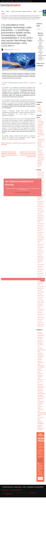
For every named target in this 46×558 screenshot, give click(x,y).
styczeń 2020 (40, 215)
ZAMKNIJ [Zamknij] (42, 279)
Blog (3, 11)
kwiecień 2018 (41, 251)
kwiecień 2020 (41, 210)
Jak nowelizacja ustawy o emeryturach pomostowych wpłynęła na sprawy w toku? (41, 153)
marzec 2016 (40, 297)
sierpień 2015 (40, 310)
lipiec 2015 (40, 312)
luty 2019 (40, 234)
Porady (7, 11)
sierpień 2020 (40, 203)
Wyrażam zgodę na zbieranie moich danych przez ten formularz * (40, 470)
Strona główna (4, 15)
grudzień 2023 (41, 172)
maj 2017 (40, 271)
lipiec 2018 (40, 245)
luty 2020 (40, 213)
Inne (38, 346)
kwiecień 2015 (41, 317)
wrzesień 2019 (41, 223)
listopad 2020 (40, 196)
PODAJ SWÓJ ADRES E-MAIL (22, 192)
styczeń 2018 (40, 256)
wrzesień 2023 (41, 174)
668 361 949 (11, 1)
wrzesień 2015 (41, 308)
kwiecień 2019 (41, 232)
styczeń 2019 (40, 235)
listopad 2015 (40, 304)
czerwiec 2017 (41, 269)
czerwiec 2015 (41, 314)
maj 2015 (40, 315)
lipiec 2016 (40, 290)
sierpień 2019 (40, 225)
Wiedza (35, 11)
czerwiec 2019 (41, 228)
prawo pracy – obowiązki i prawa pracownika (16, 142)
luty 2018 (40, 254)
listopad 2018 (40, 239)
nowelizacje (40, 353)
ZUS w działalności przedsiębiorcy (41, 422)
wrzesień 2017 (41, 264)
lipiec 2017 (40, 268)
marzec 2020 (40, 211)
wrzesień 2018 (41, 244)
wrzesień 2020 (41, 201)
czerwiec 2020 (41, 206)
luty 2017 (40, 276)
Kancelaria (41, 11)
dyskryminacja (41, 335)
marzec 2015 (40, 319)
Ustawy (39, 106)
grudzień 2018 (41, 237)
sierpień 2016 (40, 288)
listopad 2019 (40, 218)
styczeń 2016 (40, 300)
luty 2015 (40, 321)
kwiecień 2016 (41, 295)
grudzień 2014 (41, 324)
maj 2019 (40, 230)
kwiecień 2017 (41, 273)
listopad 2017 (40, 259)
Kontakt (3, 13)
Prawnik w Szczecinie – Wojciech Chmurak (21, 11)
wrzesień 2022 (41, 175)
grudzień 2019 (41, 217)
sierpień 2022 (40, 177)
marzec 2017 (40, 274)
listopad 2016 (40, 281)
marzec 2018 (40, 252)
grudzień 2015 (41, 302)
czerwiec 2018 (41, 247)
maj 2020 (40, 208)
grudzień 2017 (41, 257)
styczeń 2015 (40, 322)
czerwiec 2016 (41, 291)
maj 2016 (40, 293)
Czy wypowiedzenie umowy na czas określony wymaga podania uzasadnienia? (41, 142)
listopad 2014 (40, 326)
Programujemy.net (9, 493)
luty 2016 (40, 298)
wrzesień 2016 (41, 286)
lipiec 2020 (40, 204)
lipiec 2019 (40, 227)
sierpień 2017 (40, 266)
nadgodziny (40, 348)
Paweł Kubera (32, 492)
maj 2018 (40, 249)
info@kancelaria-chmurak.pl (26, 1)
